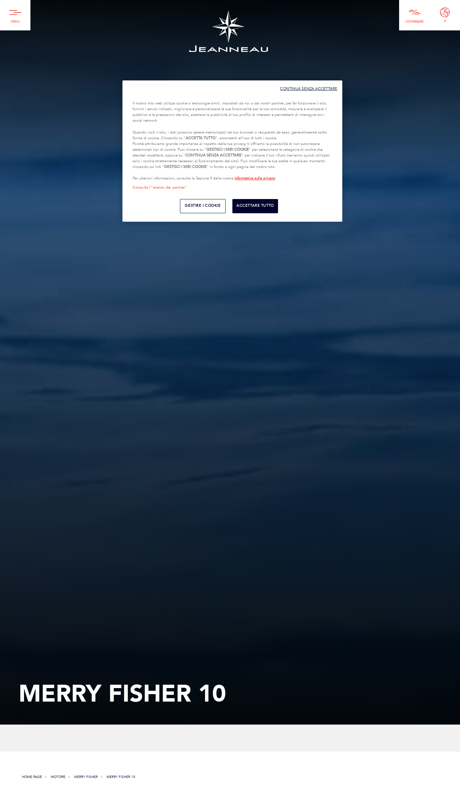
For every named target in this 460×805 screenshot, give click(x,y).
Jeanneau (228, 31)
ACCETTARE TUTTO (255, 205)
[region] (232, 151)
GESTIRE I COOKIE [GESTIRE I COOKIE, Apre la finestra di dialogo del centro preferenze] (203, 205)
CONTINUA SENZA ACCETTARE (308, 89)
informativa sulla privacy (254, 178)
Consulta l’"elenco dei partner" (160, 187)
